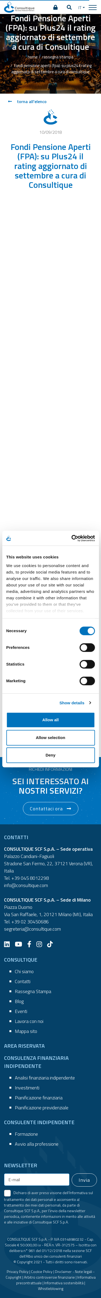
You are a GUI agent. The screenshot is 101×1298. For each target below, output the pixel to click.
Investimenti (27, 1087)
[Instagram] (41, 944)
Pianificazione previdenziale (41, 1107)
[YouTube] (20, 944)
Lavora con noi (29, 1021)
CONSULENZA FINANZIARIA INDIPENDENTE (36, 1062)
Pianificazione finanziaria (38, 1097)
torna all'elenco (27, 101)
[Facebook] (31, 944)
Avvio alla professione (36, 1144)
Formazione (26, 1134)
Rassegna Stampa (33, 991)
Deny (50, 755)
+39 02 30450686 (30, 921)
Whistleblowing (50, 1288)
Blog (19, 1001)
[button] (69, 7)
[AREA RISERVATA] (55, 7)
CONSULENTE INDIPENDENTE (39, 1122)
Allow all (50, 719)
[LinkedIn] (9, 944)
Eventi (21, 1011)
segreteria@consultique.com (32, 929)
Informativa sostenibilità (63, 1283)
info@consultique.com (26, 885)
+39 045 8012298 (30, 878)
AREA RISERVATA (24, 1046)
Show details (72, 703)
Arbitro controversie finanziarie (49, 1277)
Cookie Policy (42, 1271)
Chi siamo (24, 971)
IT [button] (80, 7)
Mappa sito (26, 1031)
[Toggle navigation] (92, 7)
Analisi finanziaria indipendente (45, 1077)
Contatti (22, 981)
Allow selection (50, 737)
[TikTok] (52, 944)
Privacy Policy (18, 1271)
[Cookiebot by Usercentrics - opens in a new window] (72, 538)
